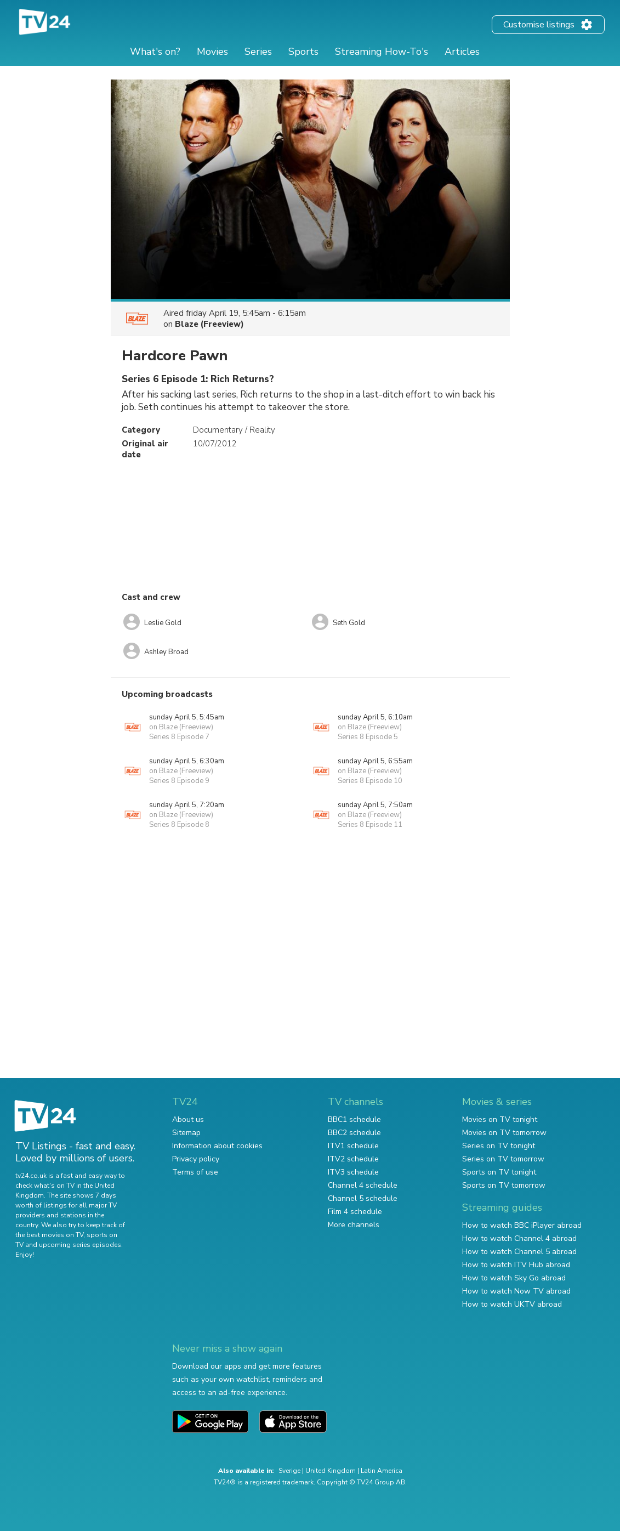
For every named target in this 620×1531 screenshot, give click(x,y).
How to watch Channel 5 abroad (519, 1251)
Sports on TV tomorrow (503, 1185)
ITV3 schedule (353, 1172)
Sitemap (186, 1132)
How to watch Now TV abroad (516, 1291)
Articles (462, 51)
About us (188, 1119)
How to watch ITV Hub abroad (516, 1265)
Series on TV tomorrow (503, 1159)
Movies (212, 51)
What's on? (155, 51)
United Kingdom (330, 1470)
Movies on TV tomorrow (504, 1132)
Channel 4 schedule (362, 1185)
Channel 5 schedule (362, 1198)
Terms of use (195, 1172)
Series (258, 51)
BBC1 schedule (354, 1119)
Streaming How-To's (381, 51)
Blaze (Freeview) (209, 324)
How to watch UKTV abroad (512, 1304)
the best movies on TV (49, 1235)
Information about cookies (217, 1146)
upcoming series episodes (80, 1244)
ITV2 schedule (353, 1159)
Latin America (381, 1470)
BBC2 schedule (354, 1132)
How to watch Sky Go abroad (514, 1278)
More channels (353, 1225)
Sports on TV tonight (499, 1172)
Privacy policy (195, 1159)
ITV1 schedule (353, 1146)
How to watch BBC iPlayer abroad (522, 1225)
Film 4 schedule (355, 1211)
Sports (303, 51)
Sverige (289, 1470)
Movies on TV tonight (499, 1119)
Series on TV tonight (498, 1146)
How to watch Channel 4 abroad (519, 1238)
